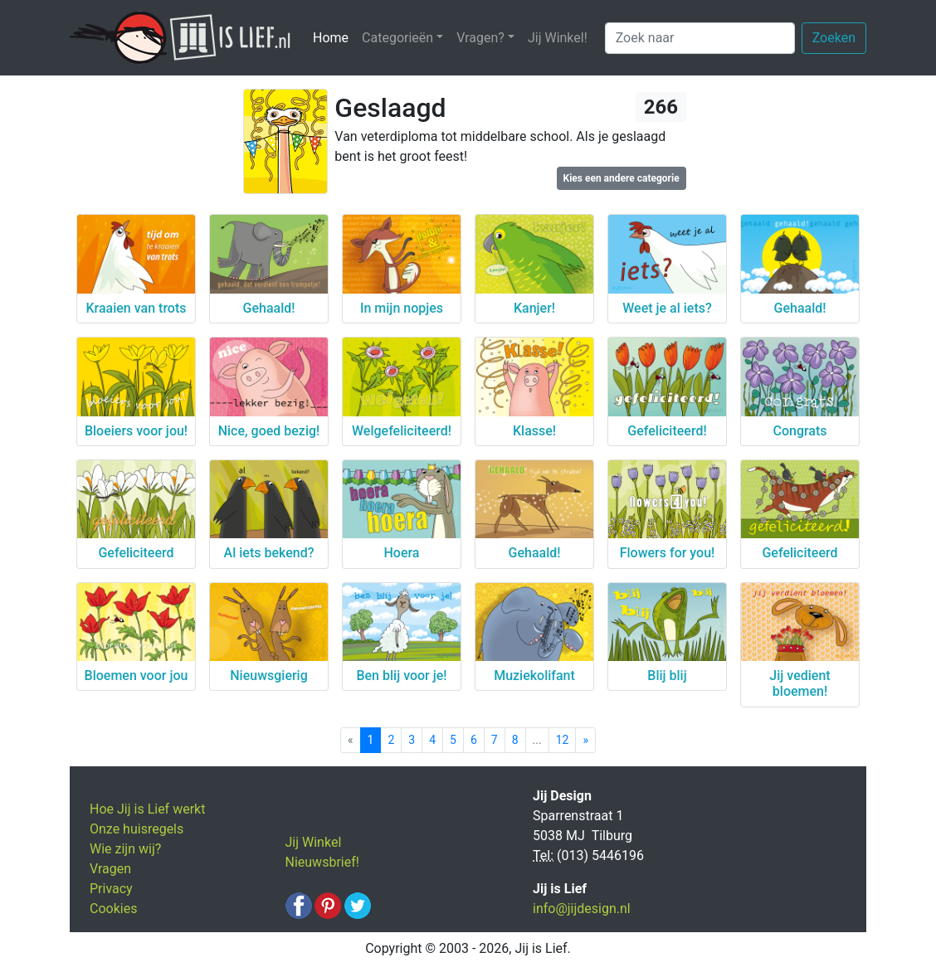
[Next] (585, 740)
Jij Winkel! (557, 38)
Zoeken (834, 38)
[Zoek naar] (700, 38)
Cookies (113, 908)
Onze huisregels (136, 829)
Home (334, 37)
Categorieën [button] (397, 38)
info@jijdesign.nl (582, 908)
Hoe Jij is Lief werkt (147, 809)
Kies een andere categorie (621, 178)
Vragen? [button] (480, 38)
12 (562, 739)
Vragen (110, 869)
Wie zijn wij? (125, 849)
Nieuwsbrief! (322, 862)
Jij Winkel (313, 842)
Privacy (111, 889)
